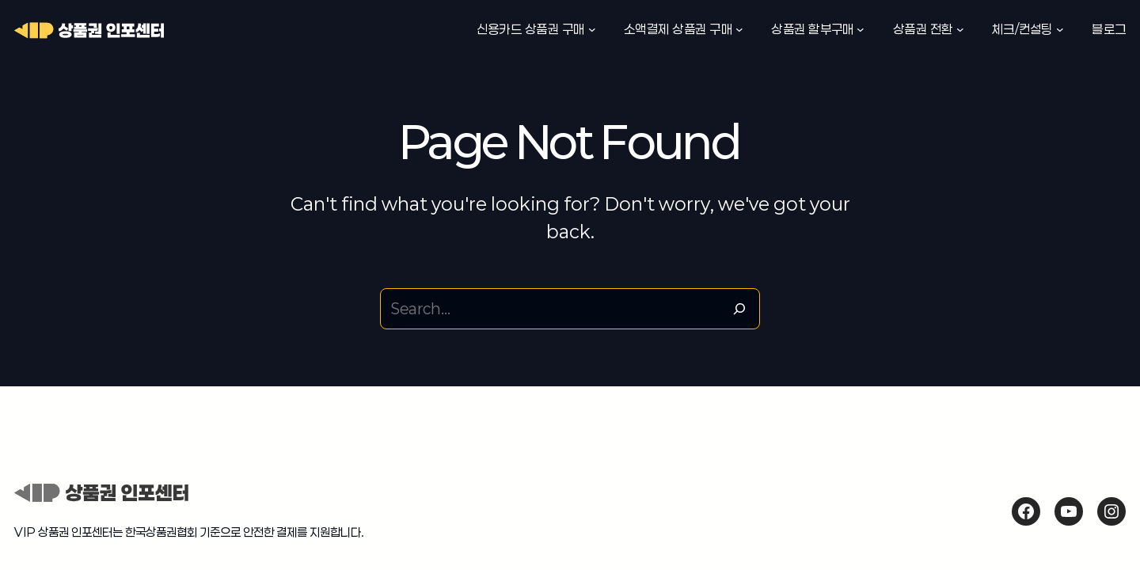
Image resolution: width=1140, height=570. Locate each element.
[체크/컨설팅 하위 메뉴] (1060, 29)
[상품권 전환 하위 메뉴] (960, 29)
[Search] (739, 308)
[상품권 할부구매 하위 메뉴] (860, 29)
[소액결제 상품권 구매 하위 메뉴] (739, 29)
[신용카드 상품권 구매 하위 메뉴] (592, 29)
